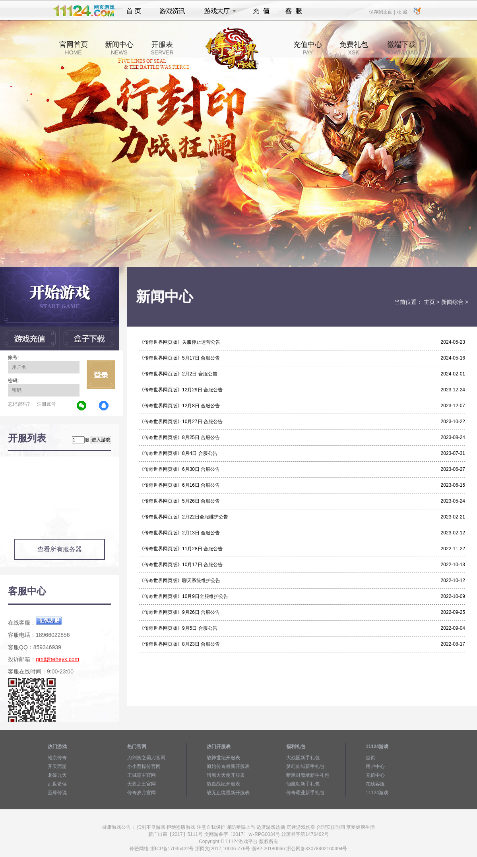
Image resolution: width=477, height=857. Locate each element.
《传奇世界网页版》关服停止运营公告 (179, 342)
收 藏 (402, 11)
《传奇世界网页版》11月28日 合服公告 (181, 548)
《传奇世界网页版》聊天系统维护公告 (179, 580)
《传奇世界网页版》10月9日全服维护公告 (183, 596)
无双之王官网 (141, 784)
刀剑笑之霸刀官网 (146, 757)
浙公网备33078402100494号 (316, 848)
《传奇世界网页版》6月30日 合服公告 (179, 469)
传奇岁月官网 (141, 792)
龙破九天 (57, 775)
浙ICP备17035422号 (172, 848)
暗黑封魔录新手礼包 (307, 775)
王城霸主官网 (141, 775)
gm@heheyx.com (57, 659)
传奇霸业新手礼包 (305, 792)
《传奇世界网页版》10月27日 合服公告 (181, 421)
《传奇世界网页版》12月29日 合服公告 (181, 390)
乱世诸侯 (57, 784)
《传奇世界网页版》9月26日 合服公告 (179, 612)
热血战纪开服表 (223, 784)
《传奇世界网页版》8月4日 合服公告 (178, 453)
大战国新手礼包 (303, 757)
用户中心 (375, 766)
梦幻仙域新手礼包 (305, 766)
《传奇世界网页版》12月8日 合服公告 (179, 405)
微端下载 (401, 48)
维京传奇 (57, 757)
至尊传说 (57, 792)
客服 (294, 11)
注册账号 (46, 404)
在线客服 (375, 784)
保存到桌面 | (382, 11)
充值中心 (307, 48)
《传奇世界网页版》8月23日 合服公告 (179, 644)
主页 (429, 302)
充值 (261, 11)
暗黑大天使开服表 (226, 775)
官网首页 (73, 48)
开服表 (162, 48)
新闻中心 (119, 48)
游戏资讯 (172, 11)
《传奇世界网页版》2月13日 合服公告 (179, 533)
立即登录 (101, 374)
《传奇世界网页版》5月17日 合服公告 (179, 358)
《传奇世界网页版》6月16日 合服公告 (179, 485)
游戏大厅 (218, 11)
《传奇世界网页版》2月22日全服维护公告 (183, 517)
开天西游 (57, 766)
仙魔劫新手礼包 (303, 784)
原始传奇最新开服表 (228, 766)
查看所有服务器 (59, 549)
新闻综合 (452, 302)
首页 (133, 11)
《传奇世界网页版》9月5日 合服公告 (178, 628)
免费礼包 (353, 48)
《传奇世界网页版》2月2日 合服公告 (178, 374)
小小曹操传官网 (144, 766)
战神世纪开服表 (223, 757)
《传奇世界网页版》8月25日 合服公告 (179, 437)
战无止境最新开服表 (228, 792)
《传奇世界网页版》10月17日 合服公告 (181, 564)
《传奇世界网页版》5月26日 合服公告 (179, 501)
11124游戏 (377, 792)
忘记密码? (19, 404)
